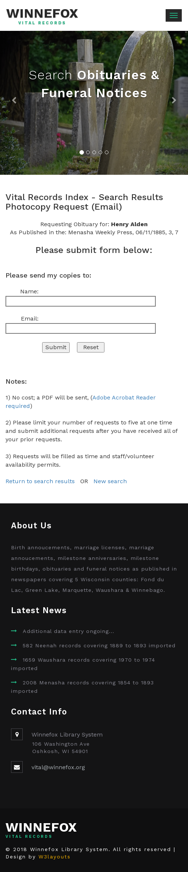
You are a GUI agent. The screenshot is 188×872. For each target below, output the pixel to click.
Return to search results (40, 481)
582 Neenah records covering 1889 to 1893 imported (99, 645)
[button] (14, 103)
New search (110, 481)
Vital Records (42, 23)
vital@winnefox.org (58, 767)
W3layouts (54, 857)
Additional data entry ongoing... (68, 631)
